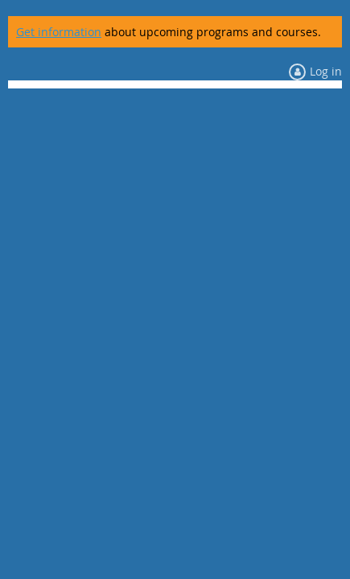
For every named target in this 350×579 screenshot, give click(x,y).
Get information (58, 31)
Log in (326, 71)
